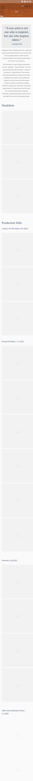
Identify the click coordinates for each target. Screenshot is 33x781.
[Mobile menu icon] (26, 6)
